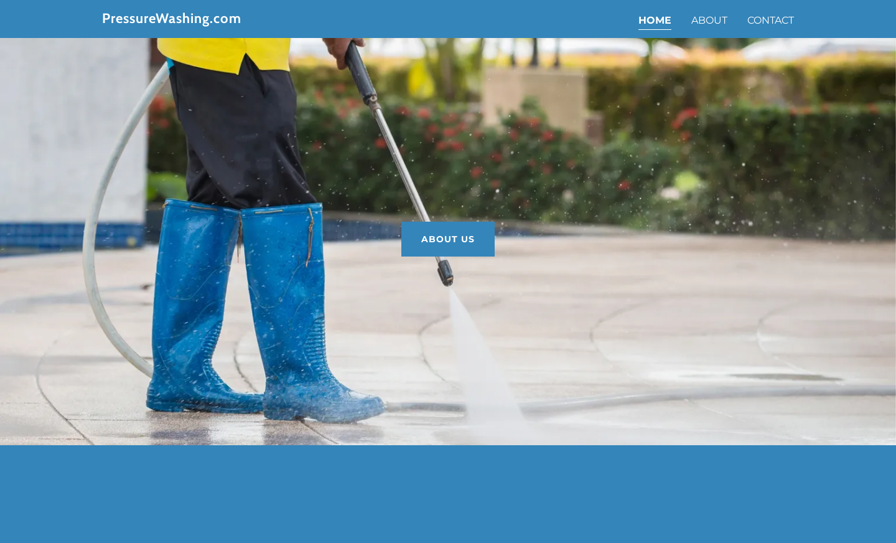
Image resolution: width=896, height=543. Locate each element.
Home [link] (654, 20)
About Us (448, 239)
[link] (223, 20)
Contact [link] (770, 20)
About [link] (709, 20)
